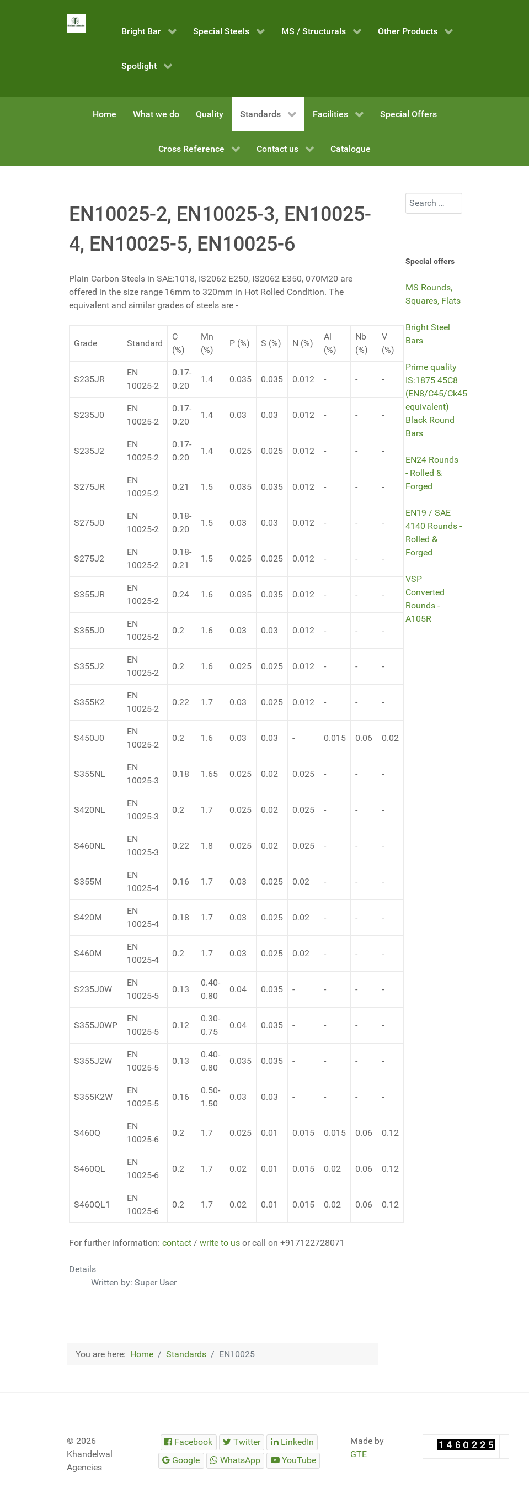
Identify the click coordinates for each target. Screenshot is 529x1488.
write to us (220, 1242)
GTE (358, 1454)
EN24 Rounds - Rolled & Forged (431, 472)
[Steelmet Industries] (76, 23)
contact (176, 1242)
